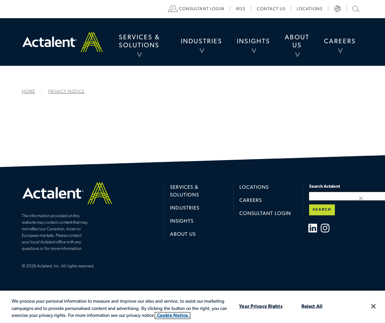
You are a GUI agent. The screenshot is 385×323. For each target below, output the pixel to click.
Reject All (312, 306)
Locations (310, 9)
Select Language (337, 9)
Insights (253, 41)
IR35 (241, 9)
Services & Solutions (139, 41)
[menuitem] (139, 41)
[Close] (373, 306)
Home (62, 42)
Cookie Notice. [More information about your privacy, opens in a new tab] (172, 315)
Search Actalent (355, 8)
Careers (340, 41)
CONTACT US (271, 9)
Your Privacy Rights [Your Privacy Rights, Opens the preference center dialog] (260, 306)
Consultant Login (201, 9)
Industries (201, 41)
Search (322, 210)
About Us (297, 41)
